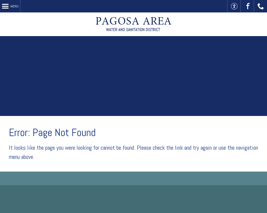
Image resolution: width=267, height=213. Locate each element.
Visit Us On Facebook (247, 6)
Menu (14, 6)
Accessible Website (234, 6)
